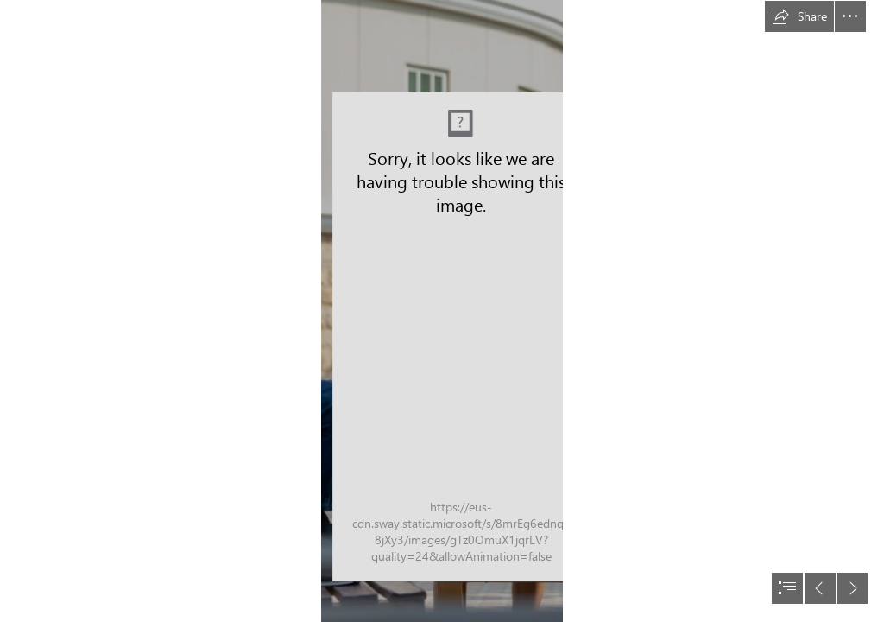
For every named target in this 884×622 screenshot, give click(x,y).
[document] (442, 311)
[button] (799, 16)
